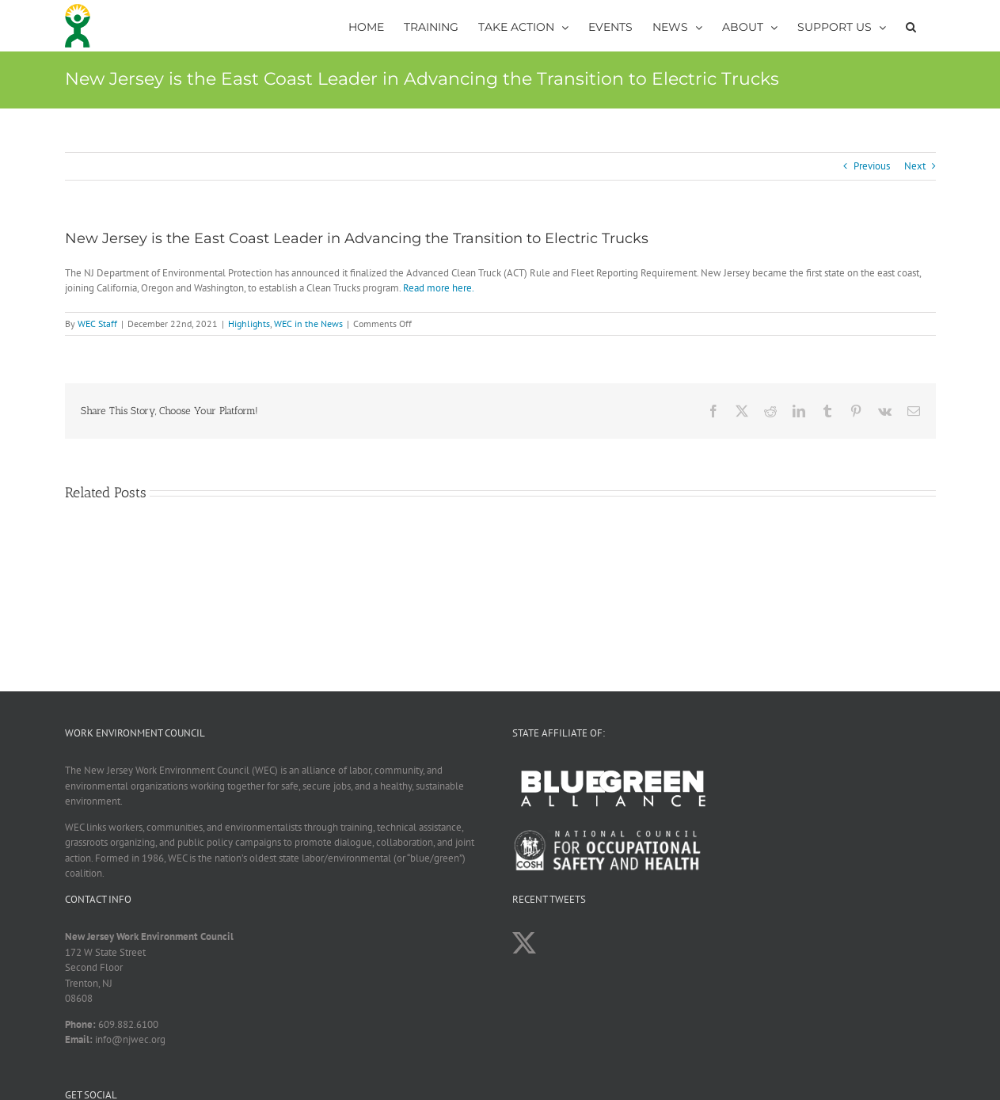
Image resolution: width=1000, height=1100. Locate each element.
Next (915, 166)
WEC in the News (308, 323)
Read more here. (438, 288)
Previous (872, 166)
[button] (911, 25)
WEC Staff (97, 323)
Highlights (249, 323)
